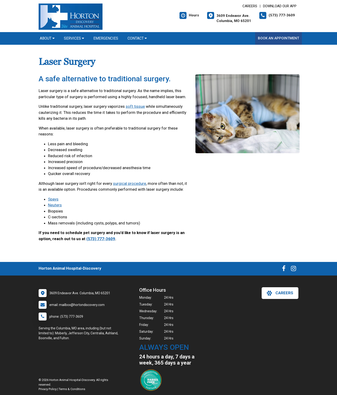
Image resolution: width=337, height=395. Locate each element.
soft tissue (135, 106)
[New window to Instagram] (293, 269)
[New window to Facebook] (284, 269)
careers (280, 293)
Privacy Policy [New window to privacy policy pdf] (48, 389)
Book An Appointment (278, 38)
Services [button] (74, 38)
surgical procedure (129, 183)
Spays (53, 199)
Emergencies (105, 38)
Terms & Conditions (72, 389)
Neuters (55, 205)
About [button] (47, 38)
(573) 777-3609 (100, 238)
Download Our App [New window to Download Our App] (280, 6)
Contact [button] (137, 38)
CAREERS (249, 6)
